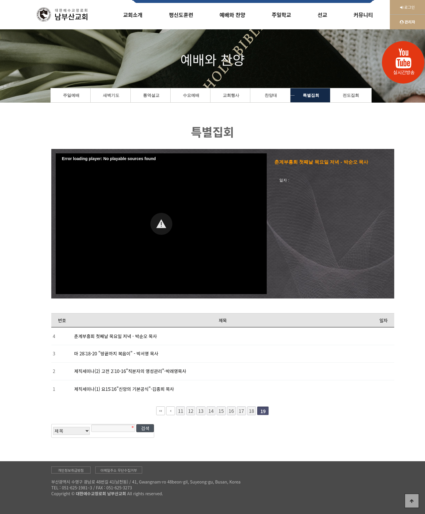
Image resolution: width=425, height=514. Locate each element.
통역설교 (151, 95)
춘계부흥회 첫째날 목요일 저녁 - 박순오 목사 (115, 336)
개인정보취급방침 (71, 470)
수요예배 (191, 95)
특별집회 (311, 95)
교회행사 (231, 95)
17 (241, 410)
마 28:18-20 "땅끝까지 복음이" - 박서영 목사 (116, 353)
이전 (170, 410)
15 (221, 410)
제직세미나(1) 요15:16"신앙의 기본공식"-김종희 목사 (124, 389)
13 (200, 410)
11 (180, 410)
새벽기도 (111, 95)
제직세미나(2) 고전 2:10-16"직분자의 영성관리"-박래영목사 (130, 371)
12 (190, 410)
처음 (160, 410)
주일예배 (71, 95)
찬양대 (271, 95)
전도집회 (351, 95)
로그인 (407, 7)
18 (251, 410)
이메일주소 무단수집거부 (119, 470)
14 (211, 410)
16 (231, 410)
